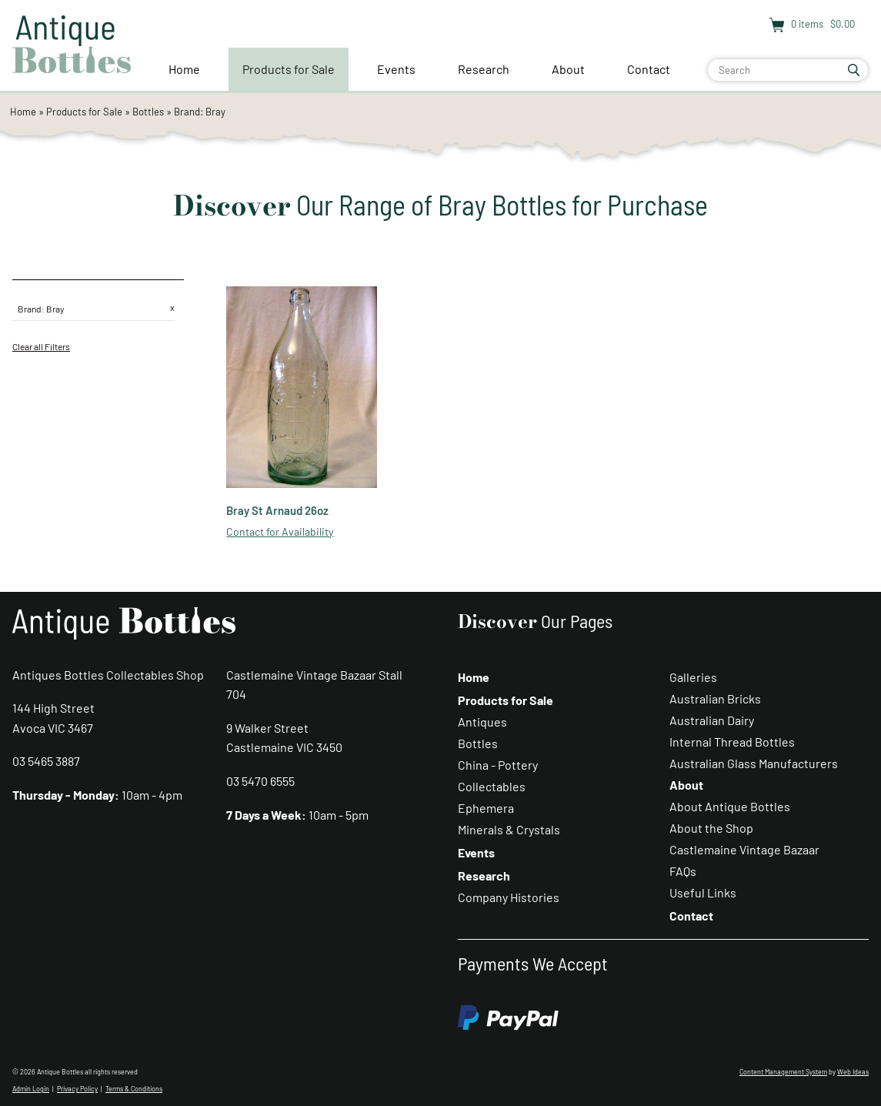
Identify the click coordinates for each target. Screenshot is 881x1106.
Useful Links (702, 892)
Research (483, 69)
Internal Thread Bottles (732, 741)
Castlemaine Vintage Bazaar (744, 849)
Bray (55, 308)
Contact (648, 69)
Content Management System (783, 1072)
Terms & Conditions (133, 1088)
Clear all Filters (41, 346)
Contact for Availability (279, 531)
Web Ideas (853, 1072)
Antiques (482, 721)
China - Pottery (498, 764)
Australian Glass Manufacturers (753, 763)
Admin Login (30, 1088)
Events (396, 69)
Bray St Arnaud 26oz (277, 510)
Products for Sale (288, 69)
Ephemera (486, 807)
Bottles (148, 111)
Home (184, 69)
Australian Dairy (711, 720)
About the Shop (711, 827)
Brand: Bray (199, 111)
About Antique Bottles (729, 806)
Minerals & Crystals (509, 829)
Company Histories (508, 897)
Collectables (492, 786)
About (568, 69)
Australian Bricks (715, 698)
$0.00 (841, 24)
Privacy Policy (77, 1088)
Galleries (693, 677)
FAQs (682, 871)
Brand (30, 308)
